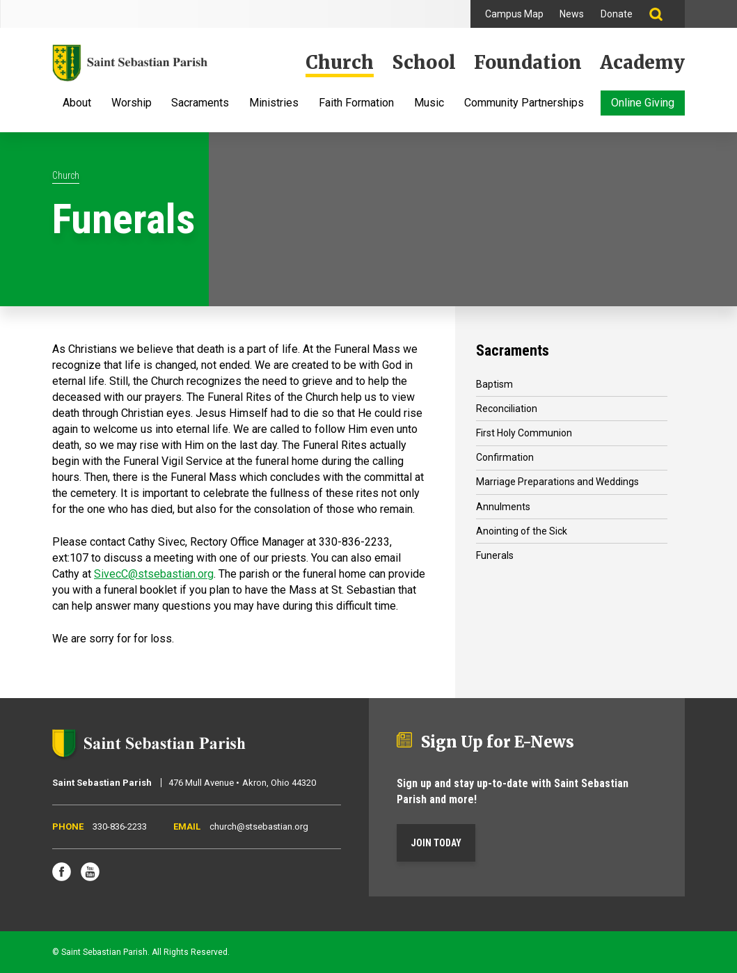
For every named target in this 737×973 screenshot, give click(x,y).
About (77, 103)
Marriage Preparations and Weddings (557, 481)
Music (429, 103)
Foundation (528, 62)
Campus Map (514, 13)
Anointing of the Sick (521, 531)
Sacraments (200, 103)
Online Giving (642, 102)
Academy (642, 62)
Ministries (274, 103)
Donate (617, 13)
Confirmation (505, 457)
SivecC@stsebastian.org (154, 573)
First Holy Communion (524, 432)
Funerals (495, 555)
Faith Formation (356, 103)
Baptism (494, 384)
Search (663, 14)
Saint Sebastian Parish (196, 743)
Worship (131, 103)
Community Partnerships (524, 103)
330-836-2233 (120, 826)
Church (340, 62)
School (424, 62)
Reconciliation (506, 408)
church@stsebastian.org (258, 826)
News (572, 13)
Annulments (503, 506)
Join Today (436, 842)
